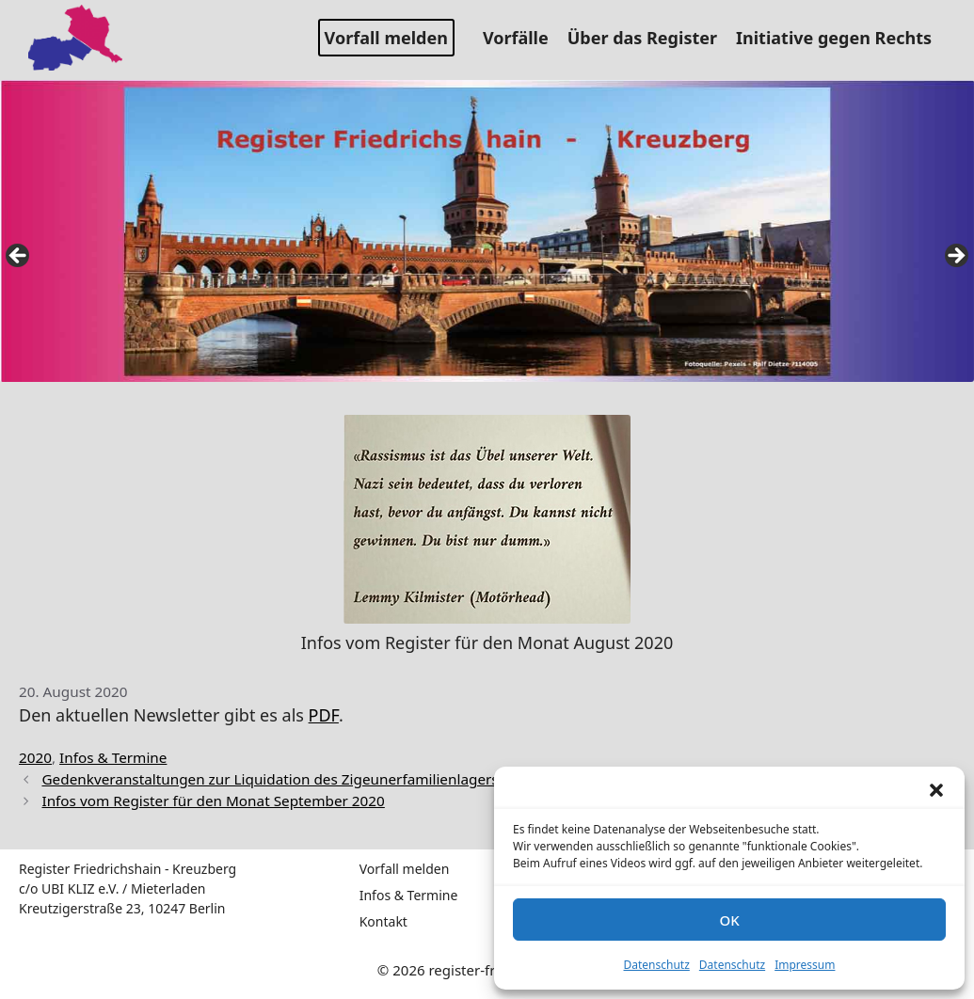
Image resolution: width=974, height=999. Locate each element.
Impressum (804, 965)
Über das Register (649, 38)
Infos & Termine (113, 757)
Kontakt (383, 921)
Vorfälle (523, 38)
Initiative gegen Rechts (841, 38)
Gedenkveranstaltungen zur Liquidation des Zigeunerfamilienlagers (269, 778)
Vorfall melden (386, 37)
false (19, 257)
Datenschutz (657, 965)
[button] (936, 790)
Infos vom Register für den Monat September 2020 (212, 800)
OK (729, 920)
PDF (324, 715)
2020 (35, 757)
